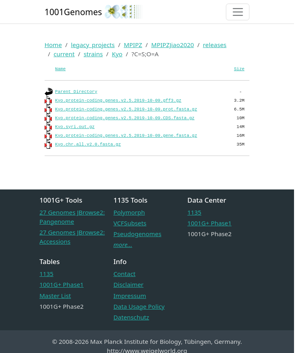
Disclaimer (129, 284)
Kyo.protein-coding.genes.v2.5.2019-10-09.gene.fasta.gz (126, 135)
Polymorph (129, 212)
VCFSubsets (130, 223)
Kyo (117, 54)
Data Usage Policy (139, 306)
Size (239, 69)
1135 (194, 212)
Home (53, 45)
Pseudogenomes (137, 234)
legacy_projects (93, 45)
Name (60, 69)
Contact (124, 274)
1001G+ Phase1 (209, 223)
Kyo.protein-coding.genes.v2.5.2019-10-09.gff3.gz (118, 100)
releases (214, 45)
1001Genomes (73, 12)
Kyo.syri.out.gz (74, 126)
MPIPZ (133, 45)
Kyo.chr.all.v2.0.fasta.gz (88, 144)
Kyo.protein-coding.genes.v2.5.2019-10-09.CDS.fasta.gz (124, 118)
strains (93, 54)
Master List (55, 296)
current (64, 54)
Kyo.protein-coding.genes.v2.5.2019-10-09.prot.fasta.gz (126, 109)
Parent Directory (76, 91)
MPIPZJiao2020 (172, 45)
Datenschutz (131, 317)
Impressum (130, 296)
